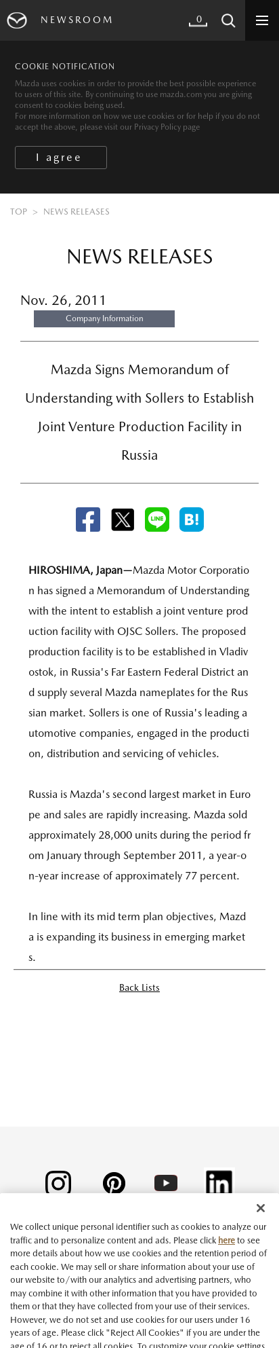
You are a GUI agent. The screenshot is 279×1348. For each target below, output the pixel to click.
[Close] (261, 1220)
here (226, 1252)
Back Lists (139, 987)
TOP (18, 211)
